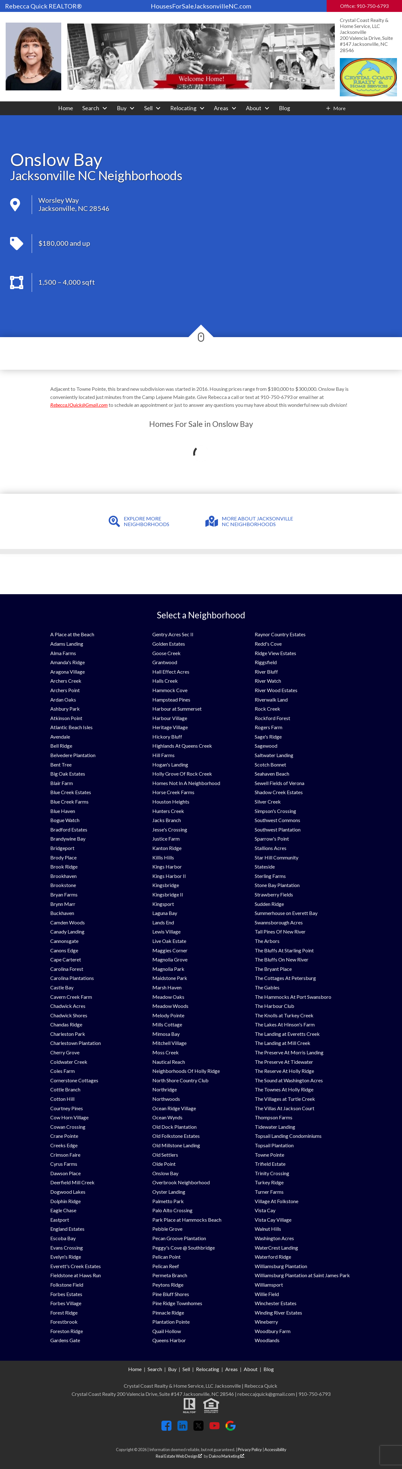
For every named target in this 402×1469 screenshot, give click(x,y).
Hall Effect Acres (170, 672)
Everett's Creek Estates (75, 1266)
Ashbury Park (65, 709)
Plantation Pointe (171, 1322)
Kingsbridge (165, 885)
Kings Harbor (167, 866)
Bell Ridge (61, 746)
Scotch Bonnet (270, 764)
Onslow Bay (165, 1173)
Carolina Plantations (72, 978)
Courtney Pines (66, 1108)
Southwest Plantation (278, 829)
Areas (231, 1369)
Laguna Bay (164, 913)
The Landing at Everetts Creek (287, 1034)
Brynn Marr (62, 904)
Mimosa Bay (166, 1034)
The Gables (267, 987)
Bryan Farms (64, 894)
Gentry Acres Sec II (172, 634)
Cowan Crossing (67, 1127)
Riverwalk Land (271, 699)
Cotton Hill (62, 1099)
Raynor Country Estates (280, 634)
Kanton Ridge (167, 848)
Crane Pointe (64, 1136)
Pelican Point (166, 1257)
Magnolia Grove (169, 959)
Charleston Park (67, 1034)
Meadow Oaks (168, 997)
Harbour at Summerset (177, 709)
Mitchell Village (169, 1043)
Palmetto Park (168, 1201)
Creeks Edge (64, 1145)
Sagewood (266, 746)
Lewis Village (166, 931)
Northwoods (166, 1099)
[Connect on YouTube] (214, 1429)
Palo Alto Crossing (172, 1210)
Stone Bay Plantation (277, 885)
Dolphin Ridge (65, 1201)
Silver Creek (268, 801)
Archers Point (65, 690)
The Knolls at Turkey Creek (284, 1015)
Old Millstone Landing (176, 1145)
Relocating (207, 1369)
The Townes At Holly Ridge (284, 1089)
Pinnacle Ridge (168, 1313)
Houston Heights (170, 801)
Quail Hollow (166, 1331)
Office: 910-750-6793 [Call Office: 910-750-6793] (364, 6)
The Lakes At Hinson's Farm (285, 1024)
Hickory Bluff (167, 737)
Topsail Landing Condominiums (288, 1136)
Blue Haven (62, 811)
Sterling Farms (270, 876)
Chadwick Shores (68, 1015)
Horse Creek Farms (173, 792)
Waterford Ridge (273, 1257)
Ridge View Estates (275, 653)
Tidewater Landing (275, 1127)
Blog (284, 108)
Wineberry (266, 1322)
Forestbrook (64, 1322)
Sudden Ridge (269, 904)
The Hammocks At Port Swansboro (293, 997)
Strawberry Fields (274, 894)
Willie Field (267, 1294)
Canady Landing (67, 931)
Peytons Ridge (167, 1285)
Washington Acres (274, 1238)
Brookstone (63, 885)
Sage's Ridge (268, 737)
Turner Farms (269, 1192)
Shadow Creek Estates (279, 792)
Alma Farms (63, 653)
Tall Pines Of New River (280, 931)
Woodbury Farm (273, 1331)
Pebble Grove (167, 1229)
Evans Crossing (66, 1248)
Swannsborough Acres (279, 922)
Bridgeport (62, 848)
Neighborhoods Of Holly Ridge (186, 1071)
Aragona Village (67, 672)
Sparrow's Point (272, 839)
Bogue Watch (64, 820)
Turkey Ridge (269, 1182)
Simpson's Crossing (275, 811)
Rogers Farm (268, 727)
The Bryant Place (273, 969)
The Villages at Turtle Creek (285, 1099)
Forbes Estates (66, 1294)
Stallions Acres (270, 848)
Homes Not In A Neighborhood (186, 783)
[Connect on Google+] (230, 1429)
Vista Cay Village (273, 1220)
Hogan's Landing (170, 764)
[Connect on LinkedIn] (182, 1429)
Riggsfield (266, 662)
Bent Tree (61, 764)
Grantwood (164, 662)
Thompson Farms (273, 1117)
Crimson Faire (65, 1155)
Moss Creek (165, 1052)
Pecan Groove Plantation (179, 1238)
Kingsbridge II (167, 894)
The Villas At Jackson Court (284, 1108)
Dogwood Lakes (67, 1192)
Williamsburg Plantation (281, 1266)
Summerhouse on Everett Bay (286, 913)
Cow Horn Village (69, 1117)
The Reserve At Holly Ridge (284, 1071)
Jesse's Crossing (169, 829)
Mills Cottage (167, 1024)
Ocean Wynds (167, 1117)
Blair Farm (61, 783)
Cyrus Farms (63, 1164)
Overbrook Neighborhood (181, 1182)
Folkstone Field (66, 1285)
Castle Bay (61, 987)
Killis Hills (163, 857)
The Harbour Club (274, 1006)
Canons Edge (64, 950)
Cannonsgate (64, 941)
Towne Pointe (269, 1155)
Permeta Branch (169, 1275)
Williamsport (269, 1285)
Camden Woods (67, 922)
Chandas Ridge (66, 1024)
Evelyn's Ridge (65, 1257)
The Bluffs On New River (281, 959)
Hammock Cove (169, 690)
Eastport (59, 1220)
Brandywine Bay (67, 839)
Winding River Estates (278, 1313)
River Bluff (266, 672)
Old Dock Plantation (174, 1127)
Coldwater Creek (68, 1062)
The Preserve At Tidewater (284, 1062)
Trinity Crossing (272, 1173)
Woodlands (267, 1340)
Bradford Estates (68, 829)
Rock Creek (267, 709)
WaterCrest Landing (276, 1248)
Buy (172, 1369)
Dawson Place (65, 1173)
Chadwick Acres (67, 1006)
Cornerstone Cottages (74, 1080)
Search (155, 1369)
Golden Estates (168, 644)
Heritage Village (170, 727)
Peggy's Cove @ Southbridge (183, 1248)
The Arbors (267, 941)
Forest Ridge (64, 1313)
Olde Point (164, 1164)
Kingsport (163, 904)
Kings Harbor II (169, 876)
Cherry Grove (64, 1052)
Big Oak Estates (67, 774)
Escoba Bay (63, 1238)
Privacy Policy (250, 1449)
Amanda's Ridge (67, 662)
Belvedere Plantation (72, 755)
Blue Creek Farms (69, 801)
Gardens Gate (65, 1340)
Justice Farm (166, 839)
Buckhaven (62, 913)
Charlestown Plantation (75, 1043)
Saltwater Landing (274, 755)
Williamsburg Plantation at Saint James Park (302, 1275)
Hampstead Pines (171, 699)
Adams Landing (66, 644)
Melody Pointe (168, 1015)
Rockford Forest (272, 718)
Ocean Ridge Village (174, 1108)
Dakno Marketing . (227, 1456)
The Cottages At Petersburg (285, 978)
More (339, 108)
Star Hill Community (276, 857)
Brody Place (63, 857)
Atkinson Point (66, 718)
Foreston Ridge (66, 1331)
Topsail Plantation (274, 1145)
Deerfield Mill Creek (72, 1182)
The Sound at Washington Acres (289, 1080)
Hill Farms (163, 755)
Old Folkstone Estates (176, 1136)
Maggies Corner (169, 950)
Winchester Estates (275, 1303)
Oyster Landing (168, 1192)
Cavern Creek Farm (71, 997)
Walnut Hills (268, 1229)
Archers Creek (65, 681)
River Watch (268, 681)
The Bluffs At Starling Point (284, 950)
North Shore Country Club (180, 1080)
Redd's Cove (268, 644)
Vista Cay (265, 1210)
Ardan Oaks (63, 699)
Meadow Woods (170, 1006)
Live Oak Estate (169, 941)
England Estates (67, 1229)
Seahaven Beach (272, 774)
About (251, 1369)
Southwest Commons (277, 820)
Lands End (163, 922)
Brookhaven (63, 876)
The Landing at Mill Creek (282, 1043)
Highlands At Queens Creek (182, 746)
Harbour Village (169, 718)
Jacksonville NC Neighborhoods (96, 175)
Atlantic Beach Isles (71, 727)
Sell (186, 1369)
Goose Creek (166, 653)
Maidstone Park (169, 978)
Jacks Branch (166, 820)
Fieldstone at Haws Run (75, 1275)
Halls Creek (165, 681)
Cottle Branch (65, 1089)
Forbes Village (65, 1303)
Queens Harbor (169, 1340)
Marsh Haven (167, 987)
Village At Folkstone (276, 1201)
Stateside (265, 866)
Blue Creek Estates (70, 792)
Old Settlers (165, 1155)
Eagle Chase (63, 1210)
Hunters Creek (168, 811)
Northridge (164, 1089)
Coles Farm (62, 1071)
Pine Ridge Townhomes (177, 1303)
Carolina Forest (66, 969)
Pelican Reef (165, 1266)
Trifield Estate (270, 1164)
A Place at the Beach (72, 634)
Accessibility (275, 1449)
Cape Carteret (65, 959)
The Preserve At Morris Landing (289, 1052)
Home (65, 108)
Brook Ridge (64, 866)
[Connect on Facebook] (166, 1429)
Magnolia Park (168, 969)
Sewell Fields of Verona (279, 783)
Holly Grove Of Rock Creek (182, 774)
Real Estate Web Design (179, 1456)
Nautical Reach (168, 1062)
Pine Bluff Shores (170, 1294)
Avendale (60, 737)
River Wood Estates (276, 690)
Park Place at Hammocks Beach (186, 1220)
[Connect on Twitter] (198, 1429)
